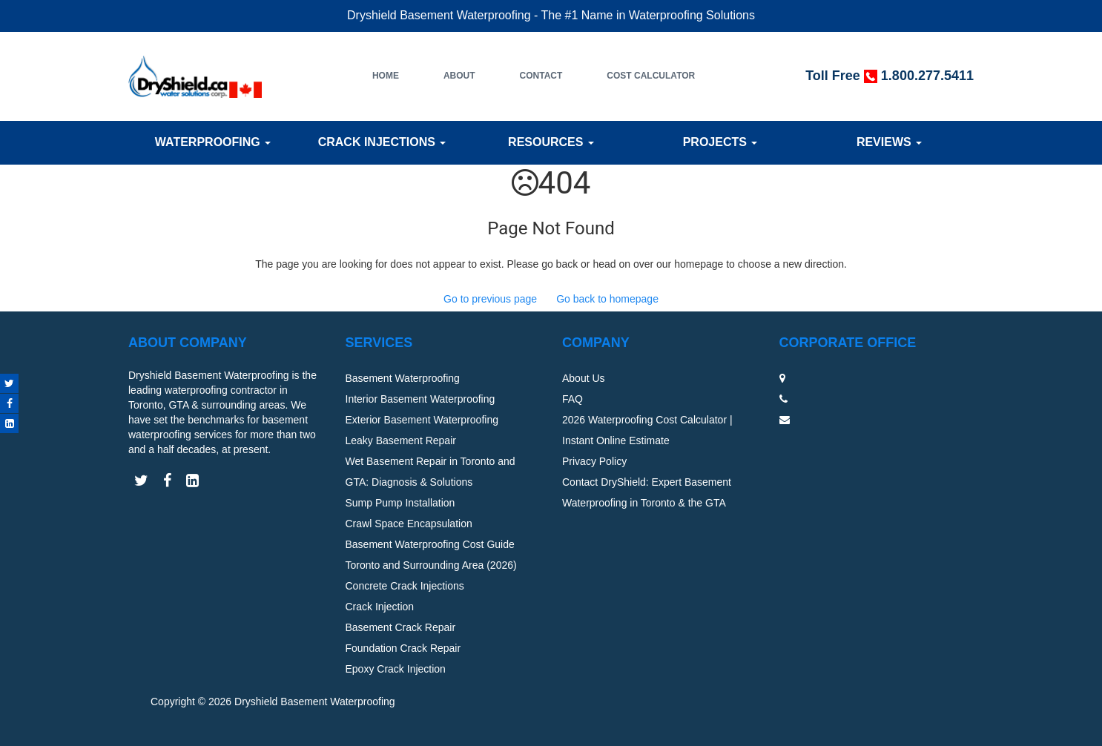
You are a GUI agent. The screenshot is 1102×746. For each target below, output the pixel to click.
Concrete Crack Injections (405, 586)
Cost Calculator (651, 75)
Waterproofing (213, 142)
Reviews (889, 142)
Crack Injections (382, 142)
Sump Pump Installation (400, 503)
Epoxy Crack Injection (396, 669)
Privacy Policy (594, 461)
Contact (541, 75)
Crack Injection (380, 607)
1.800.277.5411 (927, 75)
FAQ (572, 399)
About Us (583, 378)
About (459, 75)
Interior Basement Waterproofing (420, 399)
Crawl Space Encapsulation (409, 523)
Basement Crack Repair (401, 627)
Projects (720, 142)
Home (385, 75)
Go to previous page (490, 299)
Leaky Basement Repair (401, 440)
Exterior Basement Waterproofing (422, 420)
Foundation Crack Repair (403, 648)
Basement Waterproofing (403, 378)
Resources (551, 142)
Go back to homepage (607, 299)
